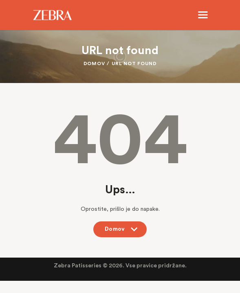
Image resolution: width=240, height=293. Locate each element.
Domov (94, 63)
